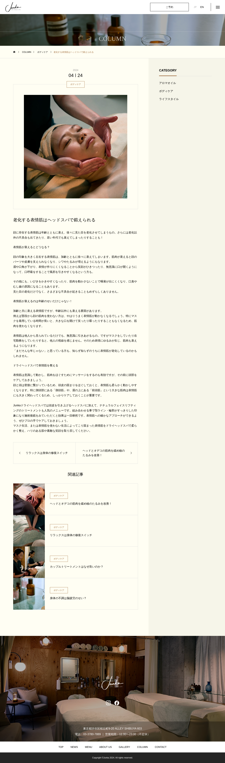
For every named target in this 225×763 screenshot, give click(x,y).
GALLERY (124, 747)
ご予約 (169, 7)
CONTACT (161, 747)
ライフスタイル (169, 99)
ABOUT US (105, 747)
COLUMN (142, 747)
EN (202, 7)
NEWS (74, 747)
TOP (61, 747)
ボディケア (75, 84)
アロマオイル (167, 83)
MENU (88, 747)
